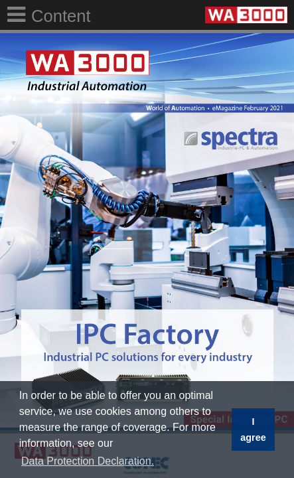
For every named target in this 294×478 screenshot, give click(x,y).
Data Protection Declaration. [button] (87, 461)
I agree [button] (252, 429)
